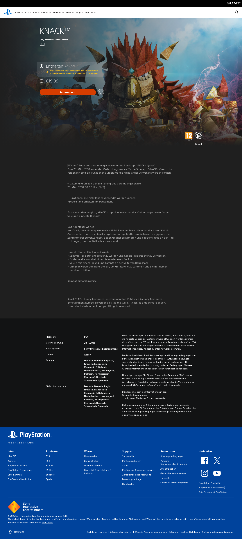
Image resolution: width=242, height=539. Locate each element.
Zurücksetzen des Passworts (136, 474)
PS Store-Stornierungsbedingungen (173, 462)
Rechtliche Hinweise (97, 531)
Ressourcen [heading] (167, 451)
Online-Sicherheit (93, 465)
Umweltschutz (91, 456)
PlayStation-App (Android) (212, 487)
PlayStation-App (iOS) (210, 483)
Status (125, 465)
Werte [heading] (88, 451)
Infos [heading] (11, 451)
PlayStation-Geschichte (19, 479)
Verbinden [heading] (205, 451)
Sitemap (173, 531)
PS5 (26, 12)
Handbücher (128, 483)
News (68, 12)
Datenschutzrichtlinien (121, 531)
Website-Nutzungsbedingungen (151, 531)
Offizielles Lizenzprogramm (174, 482)
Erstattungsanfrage (131, 479)
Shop (78, 12)
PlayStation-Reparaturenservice (138, 470)
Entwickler (165, 478)
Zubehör (57, 12)
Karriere (12, 460)
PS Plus (44, 12)
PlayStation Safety (131, 460)
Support (89, 12)
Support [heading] (127, 451)
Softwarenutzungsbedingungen (218, 531)
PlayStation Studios (17, 465)
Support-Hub (128, 456)
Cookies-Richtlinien (190, 531)
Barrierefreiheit (91, 460)
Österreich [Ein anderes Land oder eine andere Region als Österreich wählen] (18, 532)
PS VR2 (49, 465)
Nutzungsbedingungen (171, 456)
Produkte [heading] (52, 451)
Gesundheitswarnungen (134, 395)
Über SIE (12, 456)
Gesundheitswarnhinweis (173, 473)
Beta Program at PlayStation (213, 492)
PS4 (35, 12)
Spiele (17, 12)
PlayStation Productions (20, 470)
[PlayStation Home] (7, 12)
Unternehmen (15, 474)
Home (11, 442)
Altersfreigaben (168, 468)
